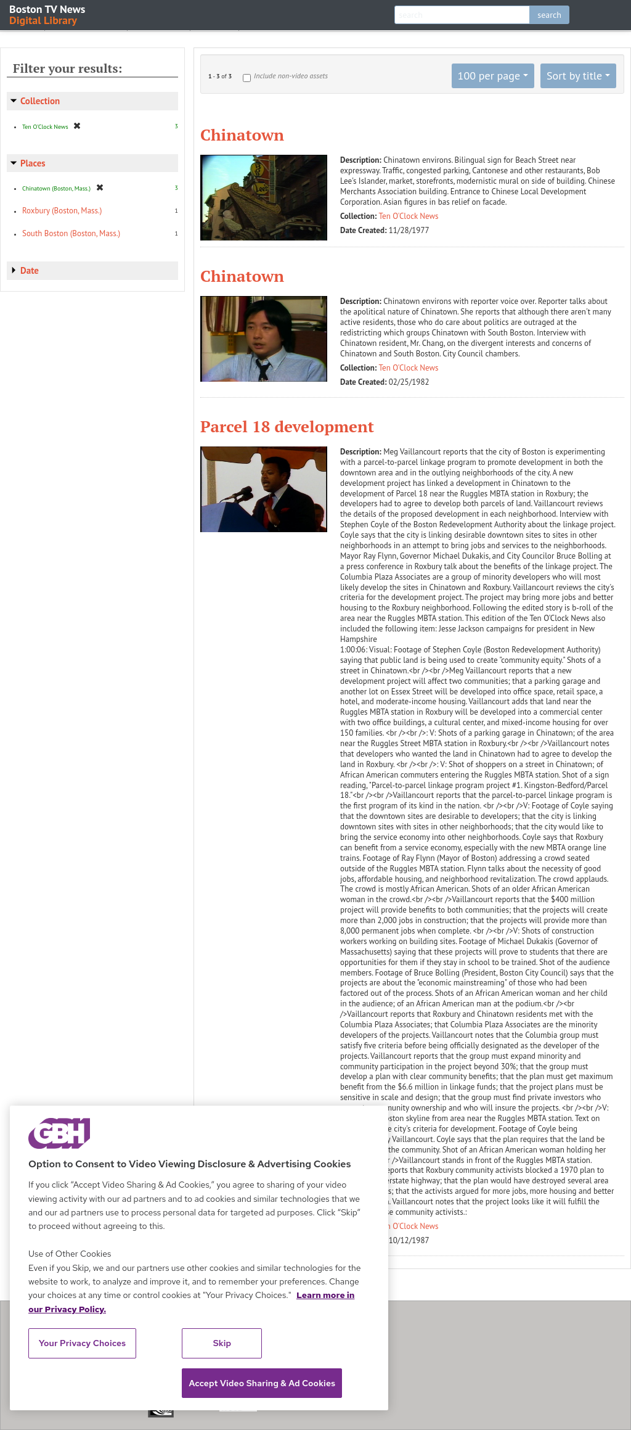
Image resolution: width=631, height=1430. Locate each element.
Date (29, 270)
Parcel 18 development (287, 426)
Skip (222, 1343)
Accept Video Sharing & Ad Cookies (262, 1383)
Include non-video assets (291, 75)
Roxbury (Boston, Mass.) (62, 210)
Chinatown (242, 134)
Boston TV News (48, 14)
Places (33, 163)
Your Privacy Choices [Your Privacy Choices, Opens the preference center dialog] (82, 1343)
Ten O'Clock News (409, 216)
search (549, 14)
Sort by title (574, 75)
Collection (40, 101)
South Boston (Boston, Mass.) (71, 233)
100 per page (489, 75)
